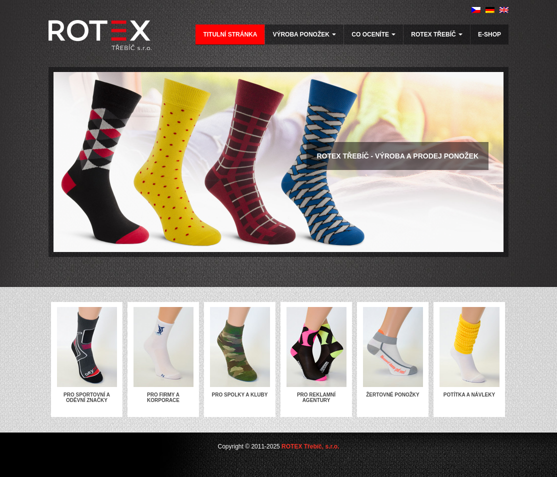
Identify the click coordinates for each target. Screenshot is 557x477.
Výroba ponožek (304, 34)
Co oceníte (374, 34)
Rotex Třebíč (436, 34)
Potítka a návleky (469, 395)
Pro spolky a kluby (240, 395)
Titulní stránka (230, 34)
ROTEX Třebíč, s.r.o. (310, 446)
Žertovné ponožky (393, 395)
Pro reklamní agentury (316, 397)
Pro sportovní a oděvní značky (87, 397)
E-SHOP (489, 34)
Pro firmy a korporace (163, 397)
